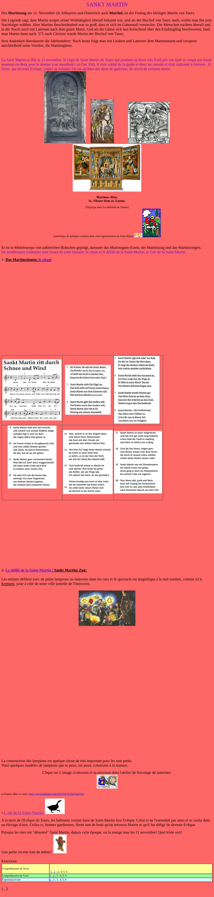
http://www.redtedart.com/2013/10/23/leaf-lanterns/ (56, 794)
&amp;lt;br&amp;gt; (107, 305)
